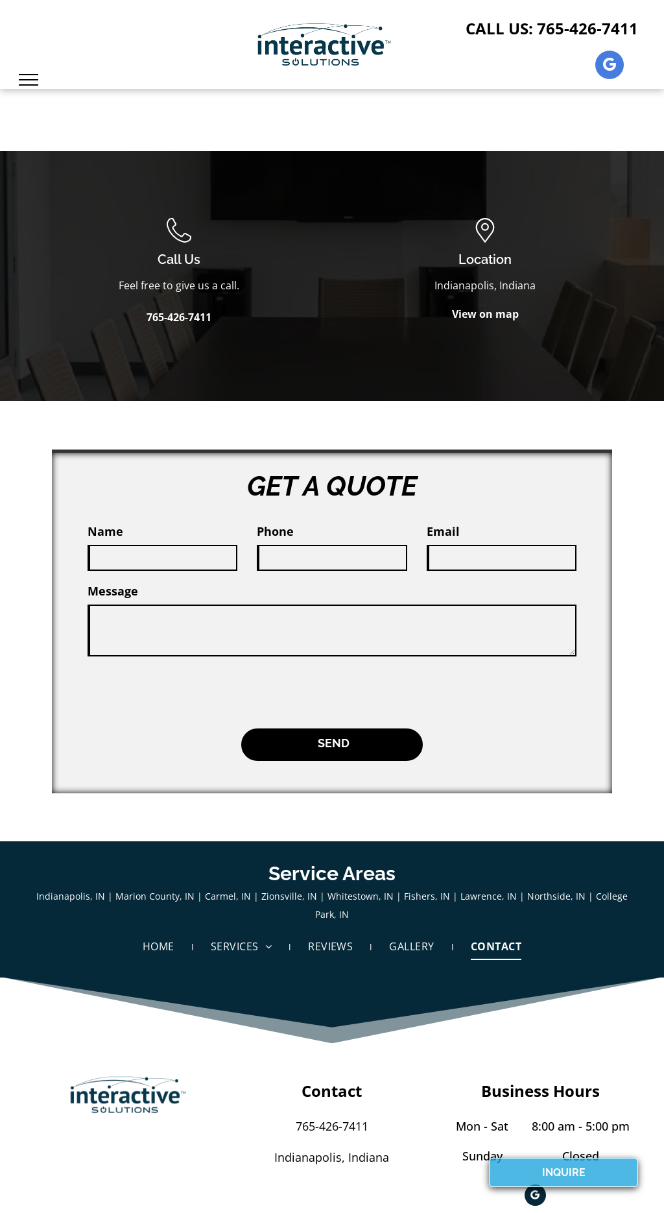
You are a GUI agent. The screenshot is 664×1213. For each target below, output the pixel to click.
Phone (275, 531)
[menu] (28, 80)
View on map (485, 314)
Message (113, 591)
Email (443, 531)
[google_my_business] (609, 66)
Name (105, 531)
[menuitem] (160, 889)
